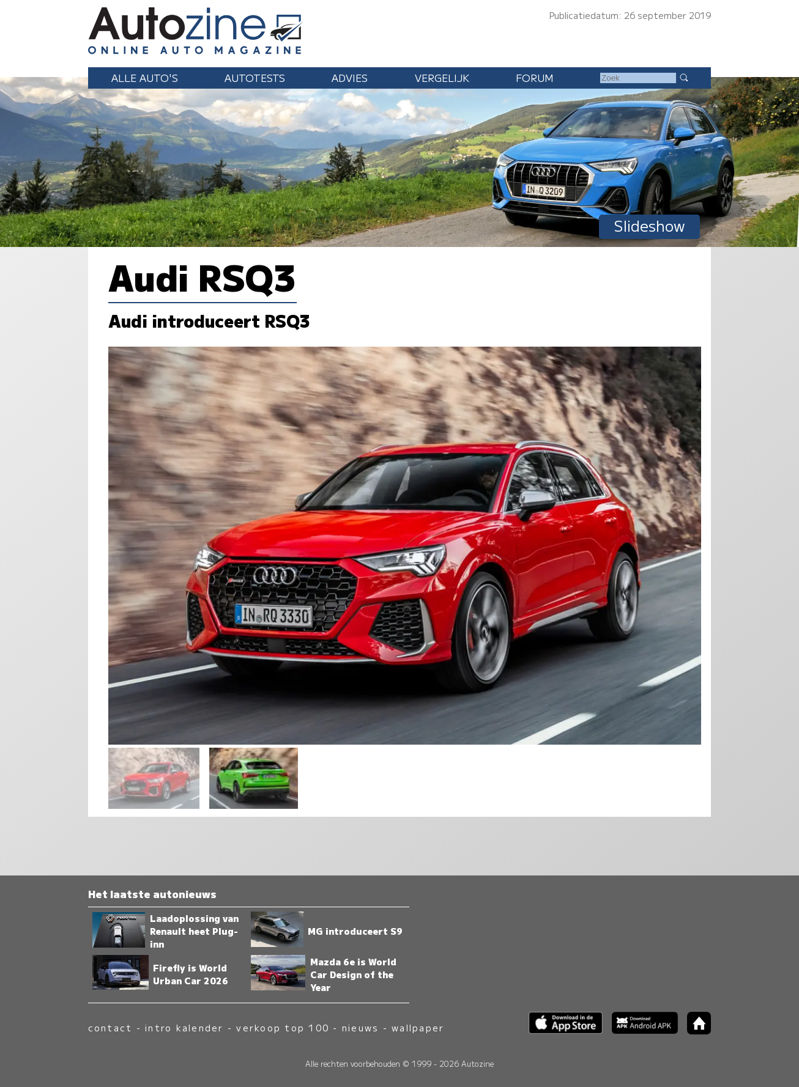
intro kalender (184, 1027)
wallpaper (418, 1027)
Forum (535, 77)
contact (110, 1027)
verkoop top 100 (282, 1027)
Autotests (255, 77)
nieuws (360, 1027)
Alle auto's (144, 77)
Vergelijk (442, 77)
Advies (350, 77)
